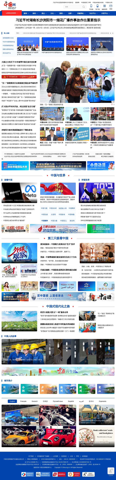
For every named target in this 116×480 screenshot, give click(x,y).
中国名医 (93, 143)
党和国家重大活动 (8, 38)
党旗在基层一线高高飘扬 (102, 154)
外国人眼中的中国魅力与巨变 (90, 260)
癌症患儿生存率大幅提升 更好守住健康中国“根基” (57, 328)
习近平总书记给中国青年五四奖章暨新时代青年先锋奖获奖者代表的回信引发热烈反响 (45, 25)
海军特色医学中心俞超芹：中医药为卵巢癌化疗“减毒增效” (102, 145)
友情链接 (85, 456)
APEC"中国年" (62, 156)
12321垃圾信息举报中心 (48, 459)
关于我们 (31, 456)
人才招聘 (55, 456)
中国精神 (44, 221)
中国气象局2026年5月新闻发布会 (52, 52)
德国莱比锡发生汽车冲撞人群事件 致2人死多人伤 (19, 133)
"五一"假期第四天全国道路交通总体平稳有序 (20, 83)
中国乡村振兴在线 (98, 2)
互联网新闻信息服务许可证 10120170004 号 (55, 462)
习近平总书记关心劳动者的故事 (62, 28)
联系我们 (64, 456)
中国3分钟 (43, 122)
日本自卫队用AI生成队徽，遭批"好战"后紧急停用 (19, 137)
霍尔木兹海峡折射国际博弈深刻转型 (93, 205)
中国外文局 (108, 2)
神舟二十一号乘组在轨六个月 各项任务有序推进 (18, 69)
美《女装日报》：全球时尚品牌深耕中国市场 (97, 270)
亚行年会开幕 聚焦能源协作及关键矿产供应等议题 (19, 148)
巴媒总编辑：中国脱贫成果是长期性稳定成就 (58, 270)
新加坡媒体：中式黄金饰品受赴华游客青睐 (97, 274)
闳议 (41, 143)
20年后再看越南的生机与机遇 (91, 220)
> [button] (112, 33)
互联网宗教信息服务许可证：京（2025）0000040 (57, 464)
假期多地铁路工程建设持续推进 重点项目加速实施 (19, 90)
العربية (81, 401)
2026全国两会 (47, 156)
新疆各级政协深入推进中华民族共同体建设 (57, 324)
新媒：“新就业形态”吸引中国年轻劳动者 (54, 248)
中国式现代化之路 (58, 306)
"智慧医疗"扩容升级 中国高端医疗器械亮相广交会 (19, 110)
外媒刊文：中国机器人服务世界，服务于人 (55, 252)
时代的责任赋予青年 (94, 25)
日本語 (45, 401)
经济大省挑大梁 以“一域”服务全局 (54, 312)
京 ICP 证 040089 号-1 (31, 462)
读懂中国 (8, 180)
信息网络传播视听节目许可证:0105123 (27, 464)
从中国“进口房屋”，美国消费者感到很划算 (55, 273)
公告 (71, 456)
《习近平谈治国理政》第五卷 (80, 154)
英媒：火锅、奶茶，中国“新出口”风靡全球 (96, 266)
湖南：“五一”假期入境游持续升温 (51, 104)
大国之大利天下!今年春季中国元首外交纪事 (19, 62)
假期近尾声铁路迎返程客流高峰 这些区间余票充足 (19, 73)
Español (71, 401)
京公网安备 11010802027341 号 (81, 462)
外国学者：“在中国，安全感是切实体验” (54, 261)
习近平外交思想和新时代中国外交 (63, 2)
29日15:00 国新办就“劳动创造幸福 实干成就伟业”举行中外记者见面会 (44, 33)
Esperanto (102, 401)
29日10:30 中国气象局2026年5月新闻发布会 (83, 33)
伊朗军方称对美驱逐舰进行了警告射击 (17, 130)
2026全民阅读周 (77, 156)
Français (23, 401)
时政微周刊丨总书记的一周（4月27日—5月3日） (33, 28)
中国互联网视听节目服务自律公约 (14, 459)
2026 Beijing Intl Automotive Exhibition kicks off (20, 445)
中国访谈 (68, 122)
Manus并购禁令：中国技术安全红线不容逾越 (16, 200)
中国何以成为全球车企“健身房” (14, 220)
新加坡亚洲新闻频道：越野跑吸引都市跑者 (97, 277)
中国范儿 (93, 122)
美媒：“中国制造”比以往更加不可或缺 (53, 264)
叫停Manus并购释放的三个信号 (14, 217)
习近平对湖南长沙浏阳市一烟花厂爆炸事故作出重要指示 (58, 20)
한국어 (91, 401)
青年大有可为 (81, 25)
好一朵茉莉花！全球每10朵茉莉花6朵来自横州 (17, 329)
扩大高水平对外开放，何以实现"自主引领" (19, 107)
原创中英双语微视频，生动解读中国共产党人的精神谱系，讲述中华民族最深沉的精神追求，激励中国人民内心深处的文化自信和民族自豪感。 (57, 199)
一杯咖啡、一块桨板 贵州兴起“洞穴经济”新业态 (18, 94)
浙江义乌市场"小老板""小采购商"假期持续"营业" (18, 117)
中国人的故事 (10, 336)
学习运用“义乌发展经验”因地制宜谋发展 (17, 213)
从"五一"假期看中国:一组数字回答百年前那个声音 (19, 65)
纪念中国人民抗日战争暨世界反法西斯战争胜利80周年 (20, 156)
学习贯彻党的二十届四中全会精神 (14, 154)
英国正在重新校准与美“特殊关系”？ (93, 213)
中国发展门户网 (86, 2)
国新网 (77, 2)
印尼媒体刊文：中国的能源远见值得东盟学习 (56, 277)
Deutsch (34, 401)
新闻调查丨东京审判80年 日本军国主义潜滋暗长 (18, 144)
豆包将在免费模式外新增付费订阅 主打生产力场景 (19, 114)
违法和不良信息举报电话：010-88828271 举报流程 (95, 459)
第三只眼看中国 (58, 238)
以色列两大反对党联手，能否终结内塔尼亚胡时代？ (96, 200)
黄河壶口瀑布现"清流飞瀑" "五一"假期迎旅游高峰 (19, 97)
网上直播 (6, 33)
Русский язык (58, 401)
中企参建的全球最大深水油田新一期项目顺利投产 (19, 121)
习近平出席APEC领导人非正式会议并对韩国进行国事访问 (48, 154)
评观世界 (85, 180)
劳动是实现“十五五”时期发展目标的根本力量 (18, 205)
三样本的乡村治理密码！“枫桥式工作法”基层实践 (57, 319)
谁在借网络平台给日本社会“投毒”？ (93, 209)
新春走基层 (91, 156)
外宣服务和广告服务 (43, 456)
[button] (113, 80)
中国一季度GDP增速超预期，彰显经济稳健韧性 (9, 275)
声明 (77, 456)
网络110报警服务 (32, 459)
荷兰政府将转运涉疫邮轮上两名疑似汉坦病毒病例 (19, 140)
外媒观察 (6, 260)
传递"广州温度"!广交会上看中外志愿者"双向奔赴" (19, 101)
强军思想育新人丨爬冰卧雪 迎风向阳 (87, 28)
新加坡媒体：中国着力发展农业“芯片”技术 (57, 244)
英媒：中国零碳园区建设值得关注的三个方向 (58, 257)
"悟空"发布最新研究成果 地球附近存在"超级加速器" (58, 316)
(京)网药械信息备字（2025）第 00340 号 (88, 464)
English (12, 401)
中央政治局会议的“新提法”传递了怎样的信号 (18, 209)
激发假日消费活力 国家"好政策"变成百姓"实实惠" (19, 124)
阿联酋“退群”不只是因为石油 (91, 217)
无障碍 (111, 471)
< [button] (110, 33)
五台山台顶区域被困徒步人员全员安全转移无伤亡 (19, 87)
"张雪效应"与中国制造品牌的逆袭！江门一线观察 (57, 331)
